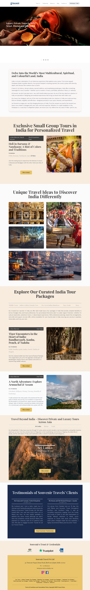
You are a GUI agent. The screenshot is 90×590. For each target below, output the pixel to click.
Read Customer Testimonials (45, 531)
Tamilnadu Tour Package (68, 579)
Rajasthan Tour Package (43, 579)
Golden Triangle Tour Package (29, 579)
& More (33, 156)
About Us (52, 582)
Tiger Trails (67, 305)
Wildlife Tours (13, 305)
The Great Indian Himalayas (50, 305)
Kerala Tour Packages (55, 579)
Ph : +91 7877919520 (45, 566)
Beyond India (57, 581)
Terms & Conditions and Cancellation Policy (37, 587)
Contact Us (46, 582)
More (77, 305)
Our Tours (40, 329)
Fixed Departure (65, 581)
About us (52, 3)
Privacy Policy (61, 587)
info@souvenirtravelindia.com (45, 568)
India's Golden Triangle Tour (29, 305)
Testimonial (45, 3)
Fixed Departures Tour (34, 138)
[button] (41, 60)
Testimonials (39, 582)
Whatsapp (72, 3)
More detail (26, 172)
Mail (77, 3)
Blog (58, 3)
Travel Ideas (73, 581)
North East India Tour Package (21, 581)
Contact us (64, 3)
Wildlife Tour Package (34, 581)
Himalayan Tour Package (47, 581)
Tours (38, 3)
